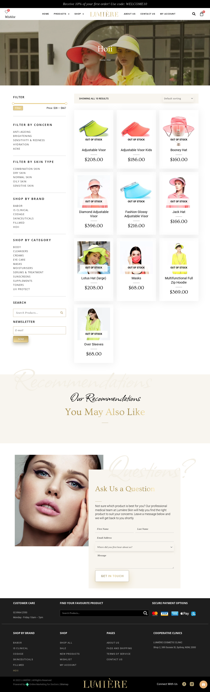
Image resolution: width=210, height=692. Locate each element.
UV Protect (21, 289)
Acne (16, 148)
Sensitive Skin (23, 185)
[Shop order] (178, 98)
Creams (18, 255)
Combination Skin (26, 168)
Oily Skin (20, 181)
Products (62, 14)
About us (130, 14)
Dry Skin (19, 173)
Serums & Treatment (28, 272)
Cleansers (20, 251)
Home (45, 14)
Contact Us (147, 14)
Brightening (22, 136)
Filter (18, 108)
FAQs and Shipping (119, 648)
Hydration (21, 144)
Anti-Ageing (22, 131)
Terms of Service (119, 654)
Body (17, 247)
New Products (70, 654)
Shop (79, 14)
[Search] (62, 313)
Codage (18, 214)
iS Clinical (21, 210)
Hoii (16, 227)
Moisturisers (23, 268)
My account (168, 14)
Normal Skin (22, 177)
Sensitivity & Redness (29, 140)
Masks (17, 264)
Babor (18, 205)
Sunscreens (22, 276)
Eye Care (19, 259)
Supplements (22, 280)
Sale (63, 648)
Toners (18, 284)
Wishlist (10, 17)
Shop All (66, 642)
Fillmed (19, 222)
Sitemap (64, 684)
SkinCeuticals (23, 218)
